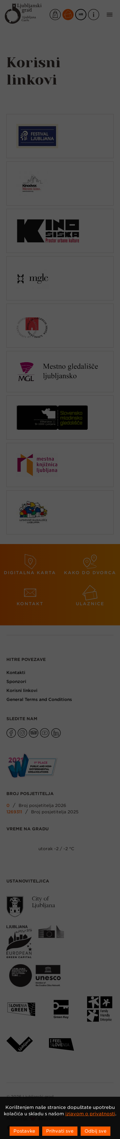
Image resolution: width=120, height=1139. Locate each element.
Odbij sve (95, 1131)
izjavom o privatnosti (90, 1113)
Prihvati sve (60, 1131)
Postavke (24, 1131)
